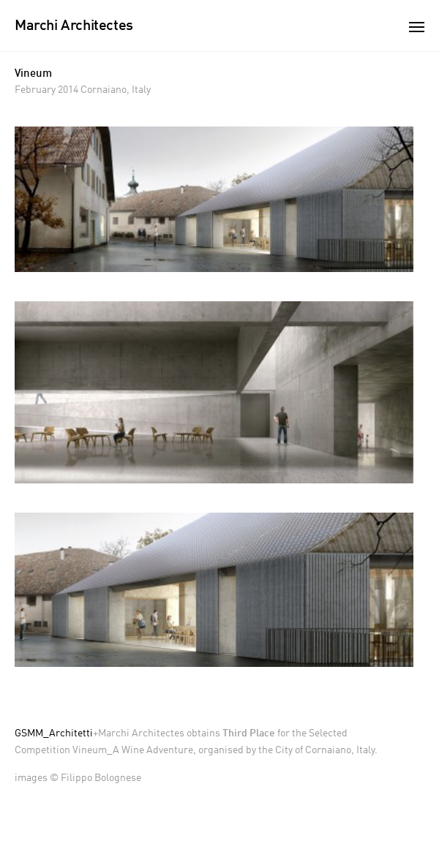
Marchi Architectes (74, 26)
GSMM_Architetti (54, 733)
